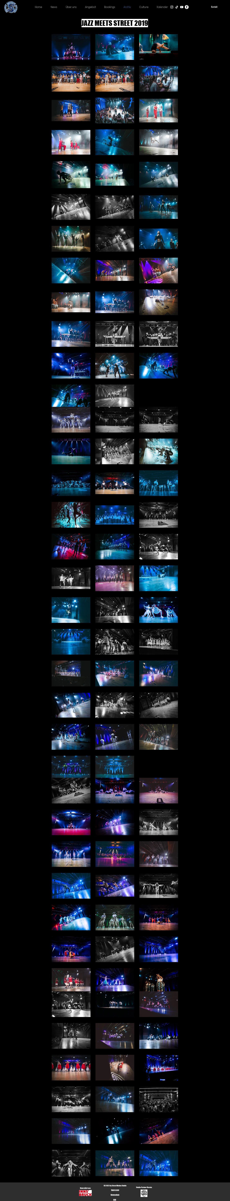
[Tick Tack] (177, 7)
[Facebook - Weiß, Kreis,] (187, 7)
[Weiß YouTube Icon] (182, 7)
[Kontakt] (214, 7)
